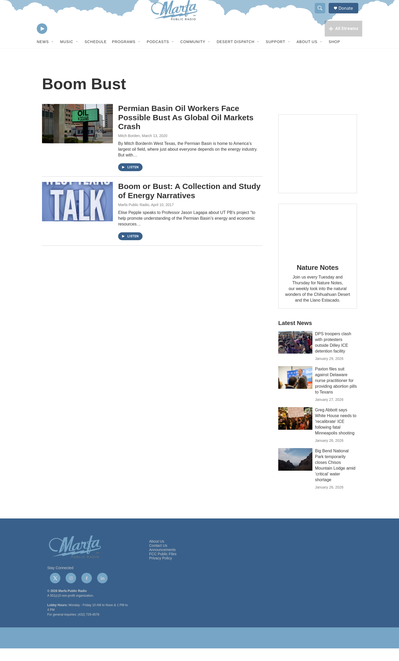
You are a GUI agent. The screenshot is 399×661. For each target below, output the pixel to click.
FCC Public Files (162, 567)
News (43, 55)
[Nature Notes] (318, 243)
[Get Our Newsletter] (318, 166)
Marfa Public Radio (133, 217)
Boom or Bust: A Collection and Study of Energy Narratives (189, 203)
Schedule (96, 55)
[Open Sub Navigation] (53, 55)
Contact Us (158, 558)
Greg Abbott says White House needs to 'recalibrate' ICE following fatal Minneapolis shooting (335, 434)
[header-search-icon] (322, 14)
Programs (123, 55)
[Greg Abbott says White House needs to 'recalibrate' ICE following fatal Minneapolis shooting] (295, 431)
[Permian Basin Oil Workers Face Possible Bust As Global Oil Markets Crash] (77, 136)
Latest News (295, 335)
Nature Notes (317, 280)
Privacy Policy (160, 571)
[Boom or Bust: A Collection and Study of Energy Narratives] (77, 214)
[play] (42, 41)
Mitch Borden (129, 148)
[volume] (56, 41)
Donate (349, 14)
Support (275, 55)
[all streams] (343, 41)
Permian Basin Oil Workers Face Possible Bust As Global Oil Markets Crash (186, 130)
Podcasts (158, 55)
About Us (307, 55)
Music (66, 55)
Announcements (162, 562)
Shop (334, 55)
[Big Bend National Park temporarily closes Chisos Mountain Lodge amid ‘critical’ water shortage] (295, 472)
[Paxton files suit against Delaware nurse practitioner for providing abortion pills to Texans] (295, 390)
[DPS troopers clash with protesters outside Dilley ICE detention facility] (295, 355)
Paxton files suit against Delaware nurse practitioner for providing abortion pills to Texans (336, 393)
